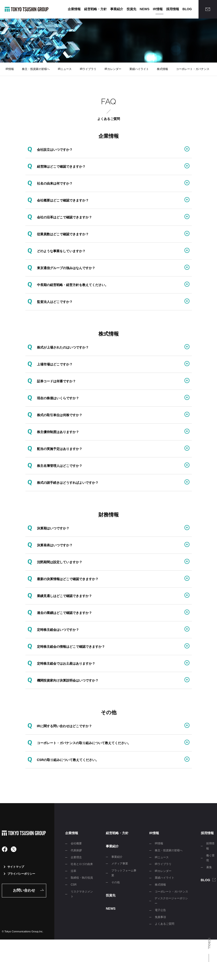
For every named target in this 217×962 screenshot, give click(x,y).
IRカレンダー (113, 69)
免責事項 (160, 917)
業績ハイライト (139, 69)
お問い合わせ (24, 890)
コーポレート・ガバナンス (192, 69)
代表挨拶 (76, 850)
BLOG (187, 9)
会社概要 (76, 843)
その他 (115, 882)
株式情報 (162, 69)
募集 (209, 867)
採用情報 (172, 9)
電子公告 (160, 910)
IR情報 (158, 9)
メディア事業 (119, 863)
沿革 (73, 871)
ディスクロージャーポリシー (171, 901)
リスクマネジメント (82, 894)
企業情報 (74, 9)
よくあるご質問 (164, 923)
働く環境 (210, 858)
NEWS (145, 9)
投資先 (131, 9)
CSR (73, 884)
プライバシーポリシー (19, 873)
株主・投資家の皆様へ (36, 69)
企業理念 (76, 857)
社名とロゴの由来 (82, 864)
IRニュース (65, 69)
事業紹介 (116, 9)
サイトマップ (14, 866)
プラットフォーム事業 (123, 873)
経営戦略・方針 (95, 9)
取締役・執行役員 (82, 877)
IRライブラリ (88, 69)
